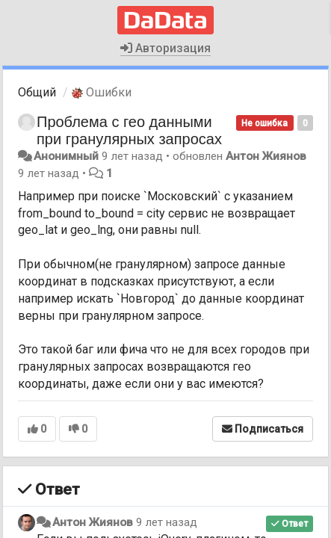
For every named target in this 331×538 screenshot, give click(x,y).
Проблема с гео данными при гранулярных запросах (129, 130)
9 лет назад (166, 522)
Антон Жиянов (266, 156)
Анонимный (66, 156)
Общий (37, 92)
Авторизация (165, 48)
